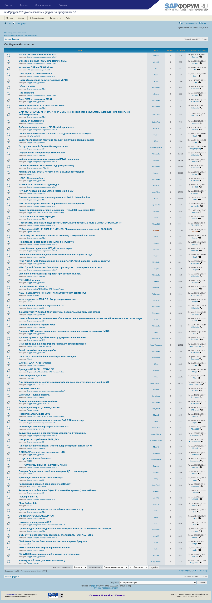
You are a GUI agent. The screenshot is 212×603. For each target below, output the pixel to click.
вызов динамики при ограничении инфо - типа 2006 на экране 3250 (57, 210)
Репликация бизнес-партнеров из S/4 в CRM (43, 426)
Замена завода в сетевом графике (38, 401)
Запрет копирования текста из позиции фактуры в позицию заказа (56, 140)
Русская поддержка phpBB (106, 588)
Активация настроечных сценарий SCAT (42, 305)
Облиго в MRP (27, 86)
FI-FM (29, 461)
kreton (156, 173)
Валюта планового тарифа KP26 (37, 324)
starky (156, 549)
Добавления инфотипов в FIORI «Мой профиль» (46, 127)
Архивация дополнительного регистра (41, 477)
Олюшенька (156, 460)
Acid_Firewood (156, 383)
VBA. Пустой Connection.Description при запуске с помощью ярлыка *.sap (60, 267)
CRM (29, 544)
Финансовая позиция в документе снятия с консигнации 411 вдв (55, 254)
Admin (156, 230)
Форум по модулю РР (35, 308)
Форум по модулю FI (35, 397)
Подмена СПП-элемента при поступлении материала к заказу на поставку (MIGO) (64, 331)
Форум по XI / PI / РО (35, 384)
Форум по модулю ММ (36, 89)
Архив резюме (33, 295)
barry (156, 479)
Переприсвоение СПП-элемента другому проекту (46, 165)
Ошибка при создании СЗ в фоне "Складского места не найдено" (55, 133)
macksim (155, 249)
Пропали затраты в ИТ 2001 (34, 414)
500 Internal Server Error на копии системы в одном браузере (53, 541)
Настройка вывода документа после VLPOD (43, 80)
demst (156, 198)
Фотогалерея (55, 18)
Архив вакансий (33, 232)
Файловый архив (36, 18)
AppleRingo (156, 434)
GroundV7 (156, 453)
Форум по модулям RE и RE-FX (40, 346)
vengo (156, 542)
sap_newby (156, 205)
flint (155, 523)
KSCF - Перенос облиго (32, 178)
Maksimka (156, 87)
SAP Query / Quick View (36, 486)
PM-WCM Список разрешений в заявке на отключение (49, 554)
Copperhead (156, 561)
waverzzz (156, 530)
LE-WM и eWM (33, 136)
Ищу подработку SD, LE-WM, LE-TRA (39, 407)
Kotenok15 (156, 338)
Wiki (68, 18)
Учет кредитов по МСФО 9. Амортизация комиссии (47, 299)
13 (201, 571)
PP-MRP (30, 174)
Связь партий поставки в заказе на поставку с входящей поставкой (57, 235)
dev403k (156, 128)
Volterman (156, 294)
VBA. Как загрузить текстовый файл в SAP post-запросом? (52, 203)
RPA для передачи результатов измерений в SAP (46, 191)
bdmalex (156, 94)
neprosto (156, 555)
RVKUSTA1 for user (29, 280)
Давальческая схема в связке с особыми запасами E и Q (51, 509)
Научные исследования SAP (35, 522)
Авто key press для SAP (32, 375)
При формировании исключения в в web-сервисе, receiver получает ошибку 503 (64, 382)
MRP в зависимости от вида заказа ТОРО (42, 105)
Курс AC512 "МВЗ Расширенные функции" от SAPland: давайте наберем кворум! (64, 261)
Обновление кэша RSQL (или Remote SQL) (43, 61)
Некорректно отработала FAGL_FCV (39, 439)
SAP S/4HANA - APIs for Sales (35, 363)
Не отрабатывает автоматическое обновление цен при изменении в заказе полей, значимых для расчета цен (80, 318)
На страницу (183, 571)
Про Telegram (26, 92)
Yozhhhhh (156, 358)
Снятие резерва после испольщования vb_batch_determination (54, 197)
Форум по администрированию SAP (41, 63)
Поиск (203, 23)
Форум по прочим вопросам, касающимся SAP (46, 391)
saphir (156, 421)
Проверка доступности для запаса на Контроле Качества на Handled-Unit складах (65, 528)
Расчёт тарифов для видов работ (38, 350)
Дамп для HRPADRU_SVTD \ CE (36, 369)
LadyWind (156, 122)
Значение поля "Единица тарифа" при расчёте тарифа (50, 273)
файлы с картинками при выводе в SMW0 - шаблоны (49, 159)
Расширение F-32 (28, 496)
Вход (7, 23)
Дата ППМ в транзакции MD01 (35, 99)
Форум (21, 18)
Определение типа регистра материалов (42, 152)
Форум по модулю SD (36, 82)
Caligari (156, 268)
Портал (9, 18)
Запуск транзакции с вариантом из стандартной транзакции (52, 433)
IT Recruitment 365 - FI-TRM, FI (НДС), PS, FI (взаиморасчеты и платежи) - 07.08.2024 (65, 229)
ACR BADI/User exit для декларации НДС (42, 452)
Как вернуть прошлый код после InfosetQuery (44, 484)
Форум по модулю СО (36, 155)
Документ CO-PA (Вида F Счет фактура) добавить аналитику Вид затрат (59, 312)
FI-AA (29, 359)
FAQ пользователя (188, 23)
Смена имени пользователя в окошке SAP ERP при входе (51, 420)
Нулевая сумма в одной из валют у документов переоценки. (53, 337)
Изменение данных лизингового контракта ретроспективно (52, 343)
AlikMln (156, 389)
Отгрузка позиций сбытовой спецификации (43, 146)
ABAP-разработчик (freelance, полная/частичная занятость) (52, 293)
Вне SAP (30, 378)
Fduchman (156, 313)
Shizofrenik (156, 485)
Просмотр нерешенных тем (15, 33)
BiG (155, 332)
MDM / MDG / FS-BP (35, 429)
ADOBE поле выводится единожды (39, 184)
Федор (156, 160)
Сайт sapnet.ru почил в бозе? (35, 73)
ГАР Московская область (33, 286)
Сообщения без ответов (13, 35)
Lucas (156, 517)
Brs (156, 68)
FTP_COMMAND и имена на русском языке (43, 465)
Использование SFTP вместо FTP (37, 54)
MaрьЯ (156, 415)
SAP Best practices (29, 388)
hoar (156, 75)
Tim (155, 377)
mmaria (156, 300)
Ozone (156, 472)
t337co (156, 504)
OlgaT (156, 135)
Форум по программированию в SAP (42, 57)
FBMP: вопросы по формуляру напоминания (44, 547)
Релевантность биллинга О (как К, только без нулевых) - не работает (58, 490)
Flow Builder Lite (28, 503)
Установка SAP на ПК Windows (36, 67)
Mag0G (156, 447)
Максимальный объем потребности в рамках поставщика (51, 171)
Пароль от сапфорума (31, 120)
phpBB (94, 586)
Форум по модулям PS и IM (38, 168)
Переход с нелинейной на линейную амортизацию (47, 356)
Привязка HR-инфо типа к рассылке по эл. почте (46, 242)
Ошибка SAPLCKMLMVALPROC (36, 515)
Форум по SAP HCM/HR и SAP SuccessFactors (45, 212)
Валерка (156, 56)
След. (205, 571)
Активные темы (31, 35)
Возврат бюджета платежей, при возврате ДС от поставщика (53, 471)
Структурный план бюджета (35, 458)
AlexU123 (156, 224)
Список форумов (12, 39)
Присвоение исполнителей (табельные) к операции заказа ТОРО (55, 445)
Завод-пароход (156, 147)
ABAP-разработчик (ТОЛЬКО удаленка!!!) (42, 560)
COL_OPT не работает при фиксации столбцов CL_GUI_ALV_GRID (56, 535)
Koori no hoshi (156, 440)
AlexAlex (156, 192)
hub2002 (156, 62)
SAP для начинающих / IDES (38, 70)
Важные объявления (35, 123)
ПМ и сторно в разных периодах (37, 216)
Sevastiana (156, 396)
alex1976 (155, 114)
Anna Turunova (156, 345)
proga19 (156, 536)
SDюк (156, 81)
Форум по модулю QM (36, 193)
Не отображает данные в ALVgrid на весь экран (45, 248)
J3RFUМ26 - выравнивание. (34, 394)
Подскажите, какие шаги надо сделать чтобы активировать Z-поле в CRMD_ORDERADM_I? (70, 222)
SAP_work (156, 409)
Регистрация (19, 23)
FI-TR (29, 302)
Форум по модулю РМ (36, 448)
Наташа (156, 281)
